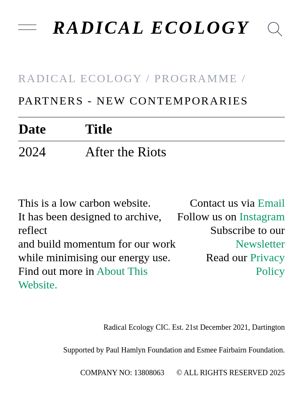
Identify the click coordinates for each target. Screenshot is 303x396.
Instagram (262, 216)
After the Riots (125, 151)
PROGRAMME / (200, 78)
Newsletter (260, 243)
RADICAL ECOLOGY (151, 28)
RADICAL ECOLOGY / (84, 78)
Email (271, 202)
